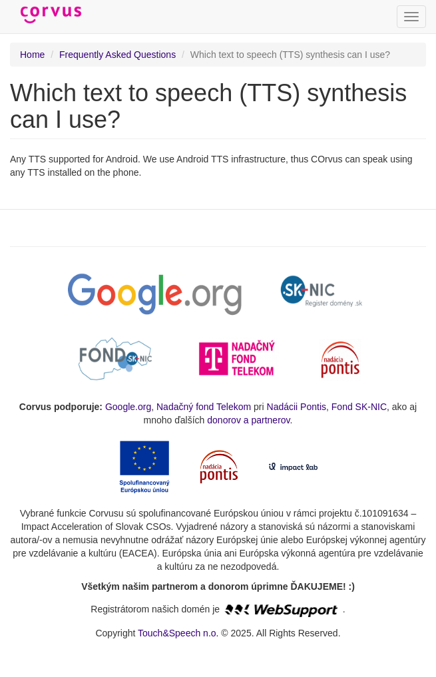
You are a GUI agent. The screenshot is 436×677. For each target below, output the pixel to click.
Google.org (128, 406)
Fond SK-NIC (359, 406)
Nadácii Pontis (297, 406)
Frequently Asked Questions (117, 54)
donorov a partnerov (248, 420)
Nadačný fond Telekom (203, 406)
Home (32, 54)
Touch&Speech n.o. (178, 633)
